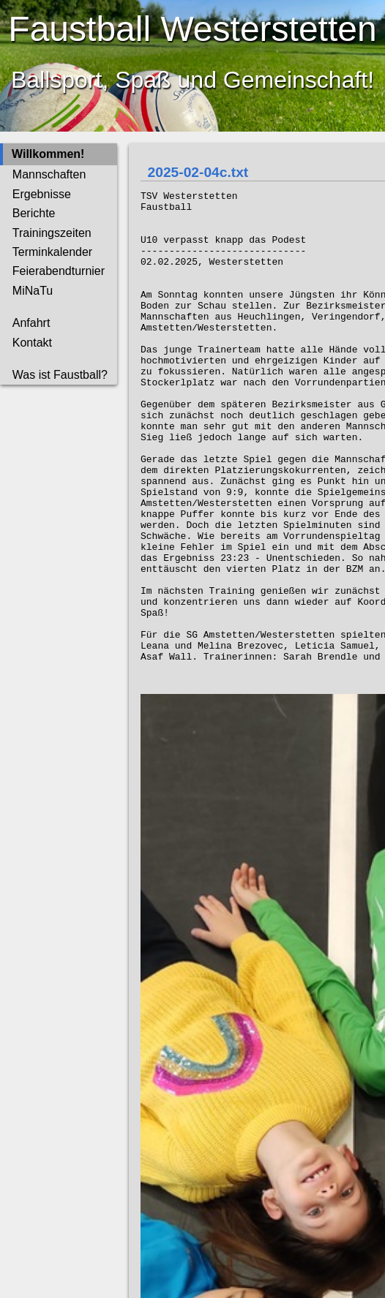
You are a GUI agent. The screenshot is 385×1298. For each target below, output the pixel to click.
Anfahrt (31, 323)
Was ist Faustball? (60, 375)
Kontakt (32, 342)
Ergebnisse (41, 194)
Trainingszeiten (51, 233)
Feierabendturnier (58, 271)
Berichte (34, 213)
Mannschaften (49, 174)
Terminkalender (52, 252)
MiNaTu (32, 290)
